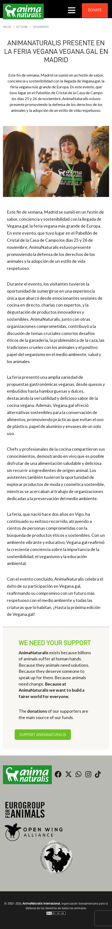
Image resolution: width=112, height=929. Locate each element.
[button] (72, 10)
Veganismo (41, 26)
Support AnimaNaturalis (43, 735)
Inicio (7, 26)
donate (95, 10)
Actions (22, 26)
